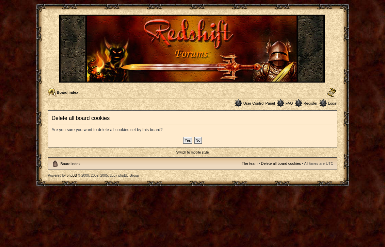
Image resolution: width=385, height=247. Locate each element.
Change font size (331, 93)
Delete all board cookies (281, 163)
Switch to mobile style (192, 152)
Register (311, 103)
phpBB (72, 175)
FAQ (289, 103)
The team (249, 163)
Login (332, 103)
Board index (68, 92)
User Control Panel (259, 103)
